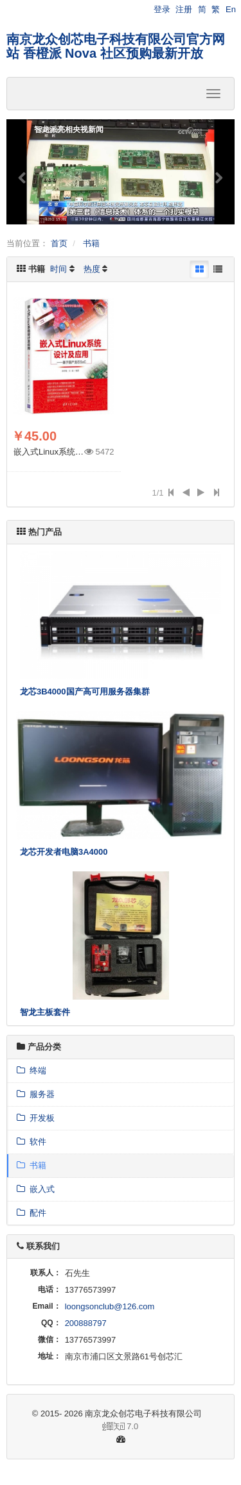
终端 (31, 1070)
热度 (92, 269)
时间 (58, 269)
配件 (31, 1213)
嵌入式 (36, 1189)
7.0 (77, 1427)
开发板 (36, 1118)
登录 (162, 9)
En (231, 9)
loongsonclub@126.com (110, 1306)
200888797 (86, 1323)
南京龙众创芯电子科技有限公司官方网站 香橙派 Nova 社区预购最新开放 (115, 46)
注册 (183, 9)
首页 (59, 243)
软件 (31, 1141)
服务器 (36, 1094)
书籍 (91, 243)
